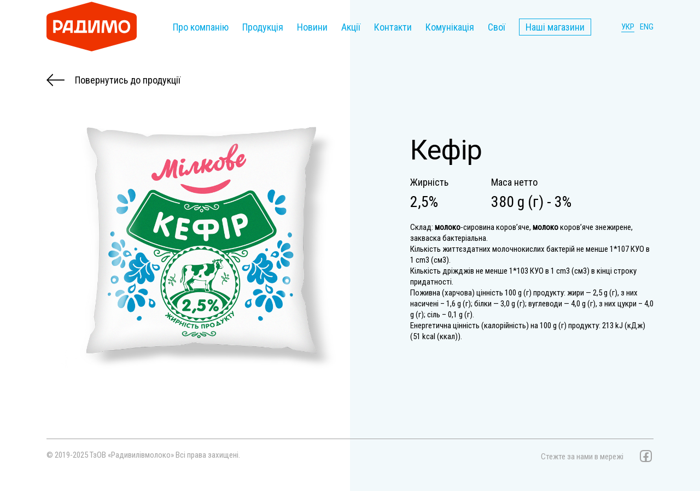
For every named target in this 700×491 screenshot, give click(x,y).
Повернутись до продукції (113, 80)
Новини (312, 27)
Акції (350, 27)
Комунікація (449, 27)
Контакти (393, 27)
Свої (496, 27)
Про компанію (201, 27)
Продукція (262, 27)
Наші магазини (555, 27)
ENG (647, 27)
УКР (627, 27)
